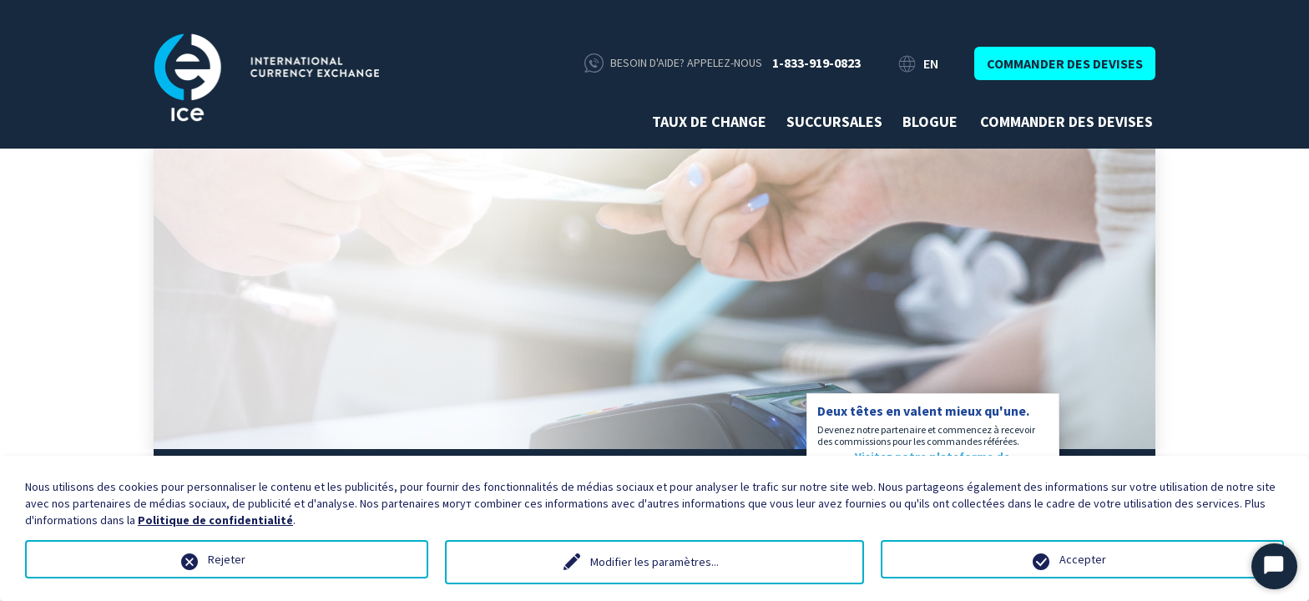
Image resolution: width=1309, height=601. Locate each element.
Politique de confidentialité (215, 520)
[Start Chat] (1274, 566)
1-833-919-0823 (816, 62)
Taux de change (709, 122)
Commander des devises (1065, 63)
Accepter (1082, 559)
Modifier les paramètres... (654, 561)
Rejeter (226, 559)
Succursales (834, 122)
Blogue (930, 122)
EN (930, 63)
